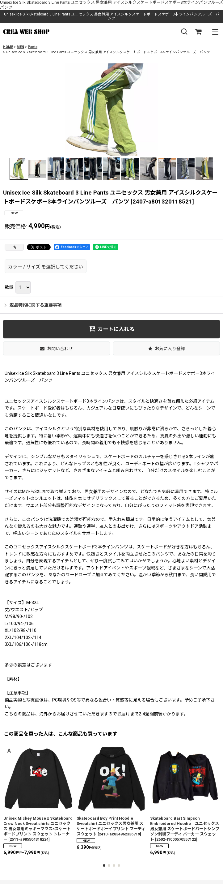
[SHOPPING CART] (198, 32)
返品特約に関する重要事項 (33, 305)
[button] (184, 32)
